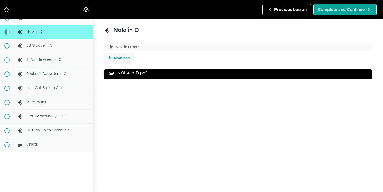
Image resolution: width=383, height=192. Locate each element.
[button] (6, 9)
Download (119, 58)
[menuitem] (86, 9)
